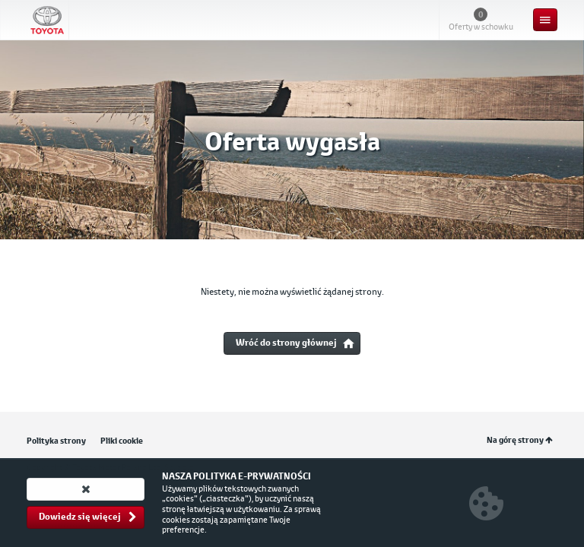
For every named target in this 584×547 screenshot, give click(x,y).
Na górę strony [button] (520, 440)
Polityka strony (56, 441)
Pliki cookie (121, 441)
